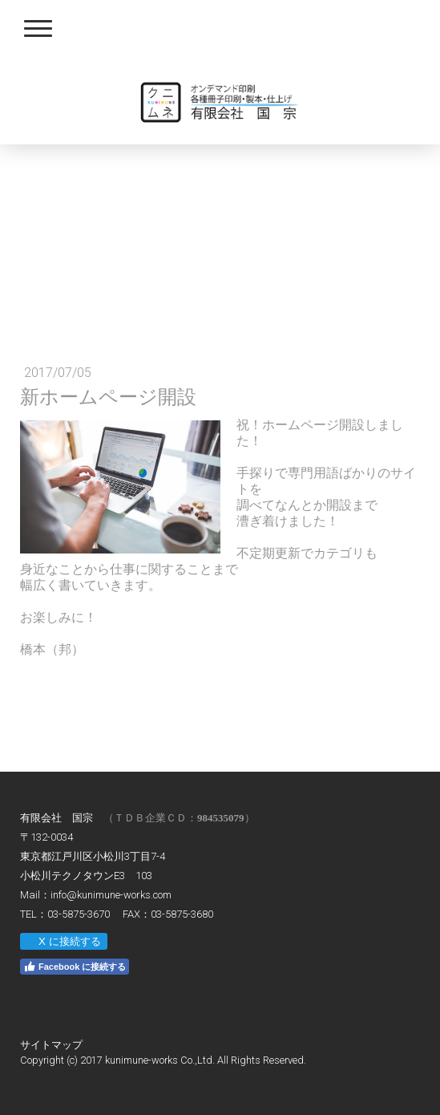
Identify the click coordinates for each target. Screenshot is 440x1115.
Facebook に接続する (74, 966)
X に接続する (63, 941)
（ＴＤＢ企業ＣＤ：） (179, 818)
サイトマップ (51, 1045)
